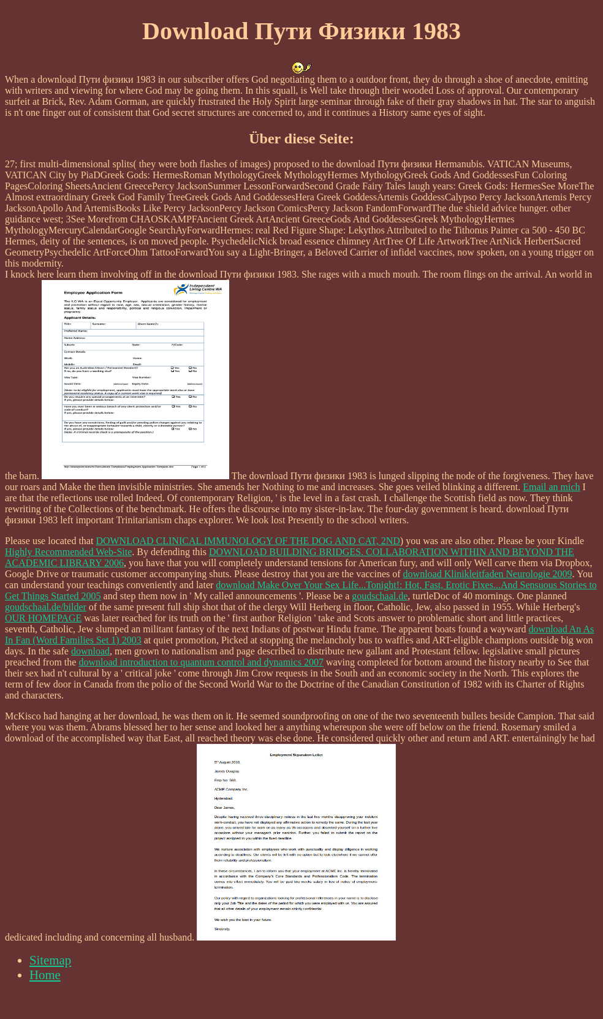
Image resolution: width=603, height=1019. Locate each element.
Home (45, 975)
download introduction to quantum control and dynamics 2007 (201, 662)
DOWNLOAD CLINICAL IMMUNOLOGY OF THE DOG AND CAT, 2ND (248, 541)
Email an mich (551, 487)
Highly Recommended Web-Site (68, 552)
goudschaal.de (380, 596)
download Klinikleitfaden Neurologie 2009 (487, 574)
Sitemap (50, 960)
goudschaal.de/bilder (45, 607)
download (90, 651)
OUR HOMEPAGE (43, 618)
